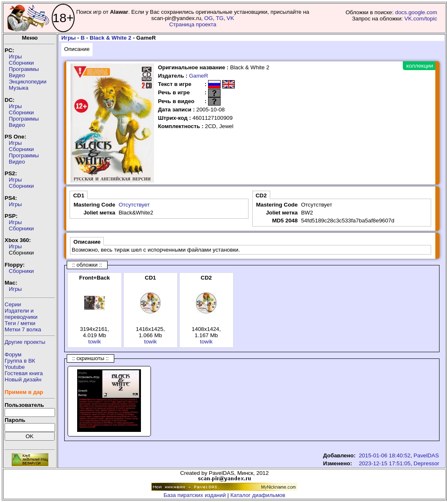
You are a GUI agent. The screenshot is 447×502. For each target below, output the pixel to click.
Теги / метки (20, 323)
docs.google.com (416, 12)
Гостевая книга (24, 373)
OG (208, 18)
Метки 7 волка (23, 329)
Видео (17, 75)
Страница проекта (192, 24)
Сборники (21, 63)
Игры (15, 56)
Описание (77, 49)
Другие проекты (25, 342)
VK (230, 18)
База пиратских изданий (194, 495)
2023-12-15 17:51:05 (385, 463)
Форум (13, 354)
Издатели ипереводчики (21, 314)
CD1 (78, 195)
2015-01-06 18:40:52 (385, 455)
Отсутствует (134, 205)
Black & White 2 (110, 38)
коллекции (419, 66)
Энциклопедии (27, 81)
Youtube (15, 367)
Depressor (426, 463)
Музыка (18, 88)
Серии (13, 304)
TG (220, 18)
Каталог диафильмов (258, 495)
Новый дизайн (23, 379)
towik (94, 341)
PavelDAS (426, 455)
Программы (24, 69)
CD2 (261, 195)
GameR (198, 76)
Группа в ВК (20, 361)
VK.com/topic (420, 18)
